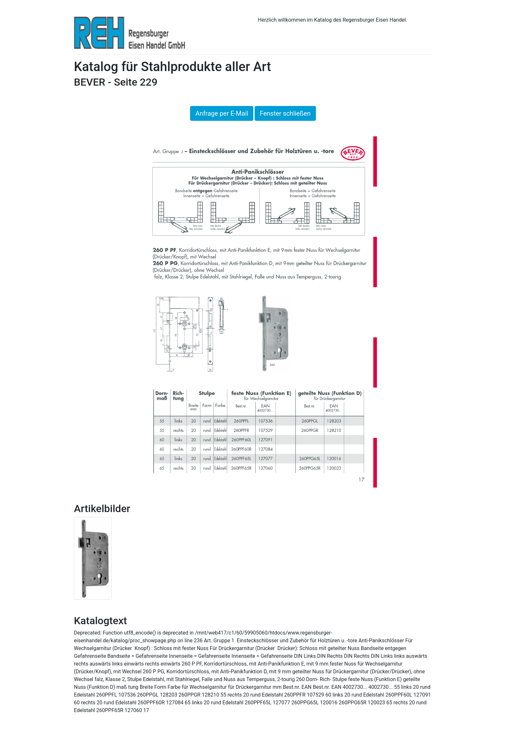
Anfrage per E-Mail (221, 113)
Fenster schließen (285, 113)
